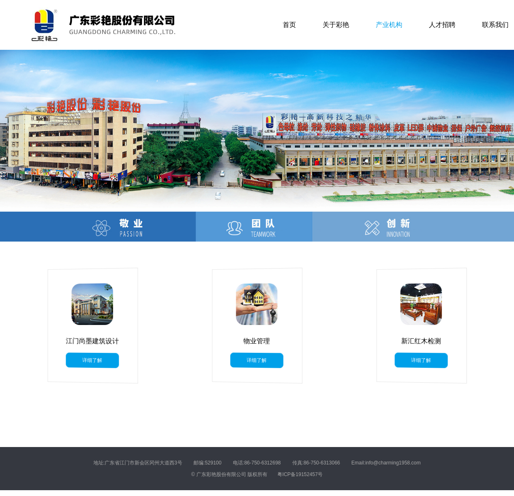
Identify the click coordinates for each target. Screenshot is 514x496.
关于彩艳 (336, 24)
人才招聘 (442, 24)
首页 (289, 24)
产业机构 (389, 24)
